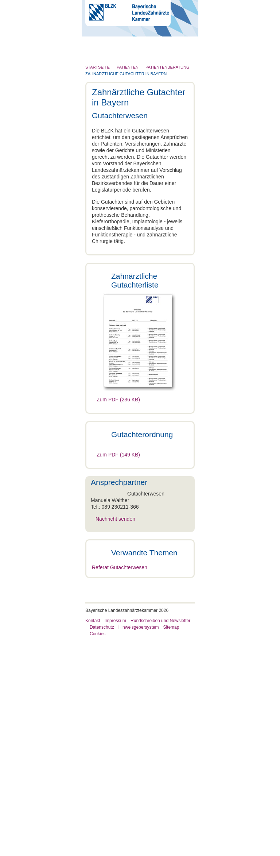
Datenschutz (102, 842)
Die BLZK (102, 56)
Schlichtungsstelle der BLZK (127, 725)
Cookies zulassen (229, 512)
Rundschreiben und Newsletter (160, 835)
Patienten (101, 99)
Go (181, 40)
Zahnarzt (101, 71)
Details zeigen (238, 490)
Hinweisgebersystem (138, 842)
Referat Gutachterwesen (119, 783)
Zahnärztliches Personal (118, 85)
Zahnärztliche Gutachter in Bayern (130, 694)
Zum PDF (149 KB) (118, 552)
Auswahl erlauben (140, 512)
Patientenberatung (112, 678)
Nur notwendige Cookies (51, 512)
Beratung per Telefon (118, 712)
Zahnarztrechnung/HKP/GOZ (128, 732)
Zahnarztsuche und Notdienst (128, 738)
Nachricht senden (152, 617)
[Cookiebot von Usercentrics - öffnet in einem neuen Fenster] (240, 339)
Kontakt (92, 835)
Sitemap (171, 842)
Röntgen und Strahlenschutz (123, 113)
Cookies (97, 849)
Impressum (115, 835)
